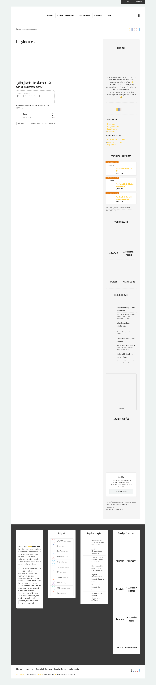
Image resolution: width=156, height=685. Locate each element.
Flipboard (111, 145)
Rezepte (113, 282)
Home (18, 29)
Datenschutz (119, 509)
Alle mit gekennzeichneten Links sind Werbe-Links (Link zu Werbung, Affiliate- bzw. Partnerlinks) (121, 504)
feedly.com (112, 129)
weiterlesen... (21, 123)
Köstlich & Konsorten (116, 140)
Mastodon (111, 131)
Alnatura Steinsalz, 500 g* (125, 170)
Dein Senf (99, 16)
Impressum (109, 509)
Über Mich (50, 16)
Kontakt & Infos (74, 669)
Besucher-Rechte (60, 669)
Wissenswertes (129, 282)
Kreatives (120, 619)
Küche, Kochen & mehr (66, 16)
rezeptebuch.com (115, 142)
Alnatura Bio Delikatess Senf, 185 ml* (125, 185)
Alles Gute (120, 589)
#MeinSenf (113, 253)
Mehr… (110, 16)
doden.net (40, 674)
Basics (20, 96)
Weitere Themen (84, 16)
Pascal (25, 114)
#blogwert (120, 561)
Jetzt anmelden (121, 491)
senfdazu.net (20, 674)
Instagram (111, 124)
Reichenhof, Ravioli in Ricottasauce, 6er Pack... (124, 198)
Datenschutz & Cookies (44, 669)
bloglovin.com (113, 127)
